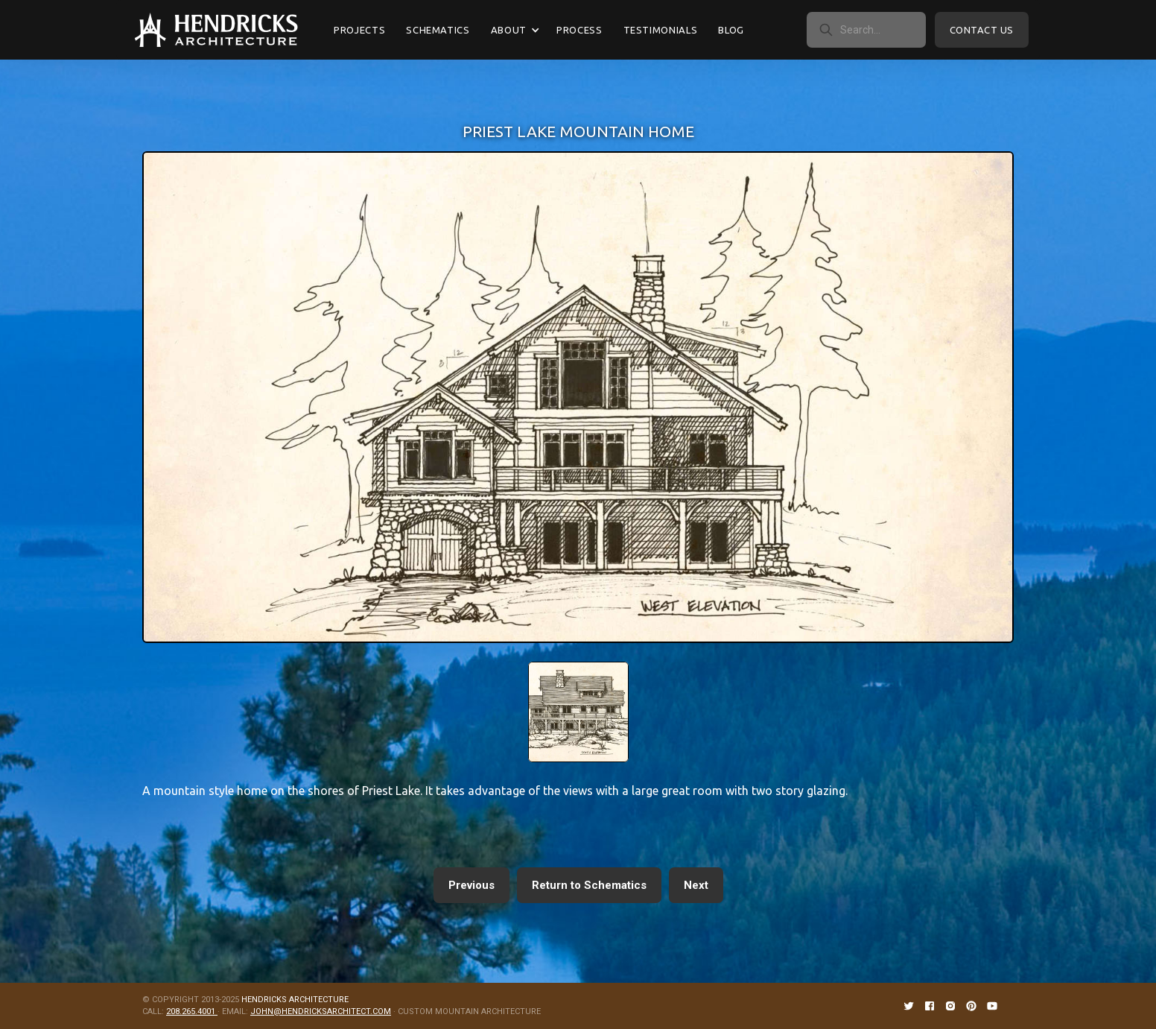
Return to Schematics (589, 885)
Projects (359, 30)
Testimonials (660, 30)
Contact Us (982, 30)
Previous (471, 885)
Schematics (438, 30)
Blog (731, 30)
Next (696, 885)
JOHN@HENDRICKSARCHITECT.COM (320, 1011)
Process (579, 30)
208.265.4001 (191, 1011)
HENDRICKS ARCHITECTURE (295, 999)
